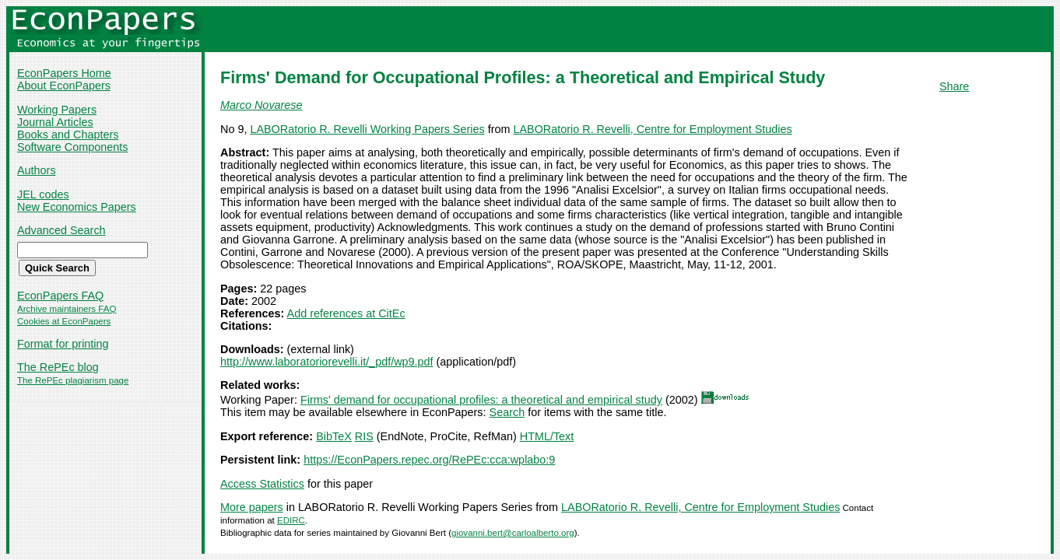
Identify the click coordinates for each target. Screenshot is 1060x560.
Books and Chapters (67, 134)
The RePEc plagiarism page (72, 380)
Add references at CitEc (346, 313)
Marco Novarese (261, 105)
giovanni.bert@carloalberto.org (512, 532)
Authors (36, 170)
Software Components (72, 147)
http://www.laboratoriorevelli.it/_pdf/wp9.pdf (326, 361)
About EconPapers (64, 85)
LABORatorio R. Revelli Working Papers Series (367, 129)
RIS (364, 436)
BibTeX (334, 436)
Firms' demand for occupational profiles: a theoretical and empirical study (481, 400)
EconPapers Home (64, 73)
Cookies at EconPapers (64, 321)
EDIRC (291, 520)
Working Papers (57, 109)
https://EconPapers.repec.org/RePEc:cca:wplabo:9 (429, 459)
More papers (251, 507)
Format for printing (63, 344)
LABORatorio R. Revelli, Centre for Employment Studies (652, 129)
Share (954, 86)
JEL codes (43, 194)
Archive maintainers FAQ (66, 308)
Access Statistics (262, 484)
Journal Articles (55, 122)
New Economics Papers (76, 207)
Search (507, 412)
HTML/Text (547, 436)
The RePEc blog (58, 367)
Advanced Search (61, 230)
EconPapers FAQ (60, 295)
